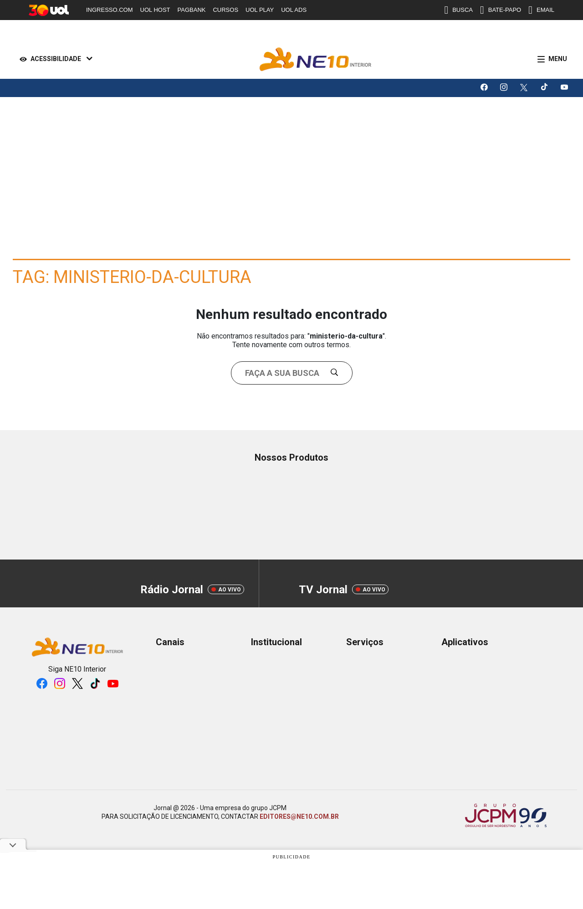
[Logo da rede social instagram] (504, 87)
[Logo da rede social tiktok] (544, 87)
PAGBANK (192, 9)
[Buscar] (338, 373)
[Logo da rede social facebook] (484, 87)
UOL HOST (155, 9)
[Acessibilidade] (54, 59)
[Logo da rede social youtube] (564, 87)
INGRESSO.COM (109, 9)
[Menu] (550, 59)
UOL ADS (294, 9)
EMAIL (541, 10)
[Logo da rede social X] (524, 87)
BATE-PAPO (500, 10)
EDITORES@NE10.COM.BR (299, 816)
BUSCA (458, 10)
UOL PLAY (259, 9)
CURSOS (225, 9)
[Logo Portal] (315, 59)
